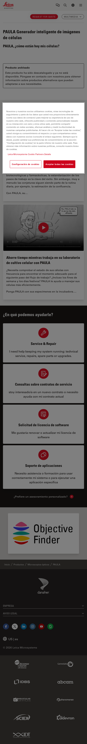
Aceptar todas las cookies (59, 164)
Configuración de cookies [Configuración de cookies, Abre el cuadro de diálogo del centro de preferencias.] (25, 164)
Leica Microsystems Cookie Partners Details (29, 154)
